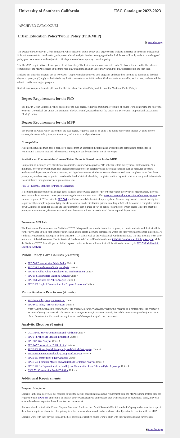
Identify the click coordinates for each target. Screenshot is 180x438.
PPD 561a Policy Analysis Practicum (46, 300)
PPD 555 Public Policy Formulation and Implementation (56, 271)
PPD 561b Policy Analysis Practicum (46, 304)
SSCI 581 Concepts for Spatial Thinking (48, 370)
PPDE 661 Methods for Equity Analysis (48, 357)
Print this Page (153, 42)
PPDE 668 (43, 397)
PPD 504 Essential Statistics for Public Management (48, 185)
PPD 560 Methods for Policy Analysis (47, 279)
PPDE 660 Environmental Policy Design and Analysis (55, 353)
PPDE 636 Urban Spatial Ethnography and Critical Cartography (60, 349)
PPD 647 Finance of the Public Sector (47, 345)
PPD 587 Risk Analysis (39, 341)
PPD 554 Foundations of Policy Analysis (132, 239)
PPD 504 (62, 199)
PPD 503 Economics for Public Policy (47, 263)
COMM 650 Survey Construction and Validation (52, 332)
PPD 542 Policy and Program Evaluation (48, 336)
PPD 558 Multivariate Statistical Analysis (49, 275)
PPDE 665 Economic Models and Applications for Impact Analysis (61, 361)
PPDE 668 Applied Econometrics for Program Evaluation (57, 284)
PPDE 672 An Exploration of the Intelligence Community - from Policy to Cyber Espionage (74, 366)
